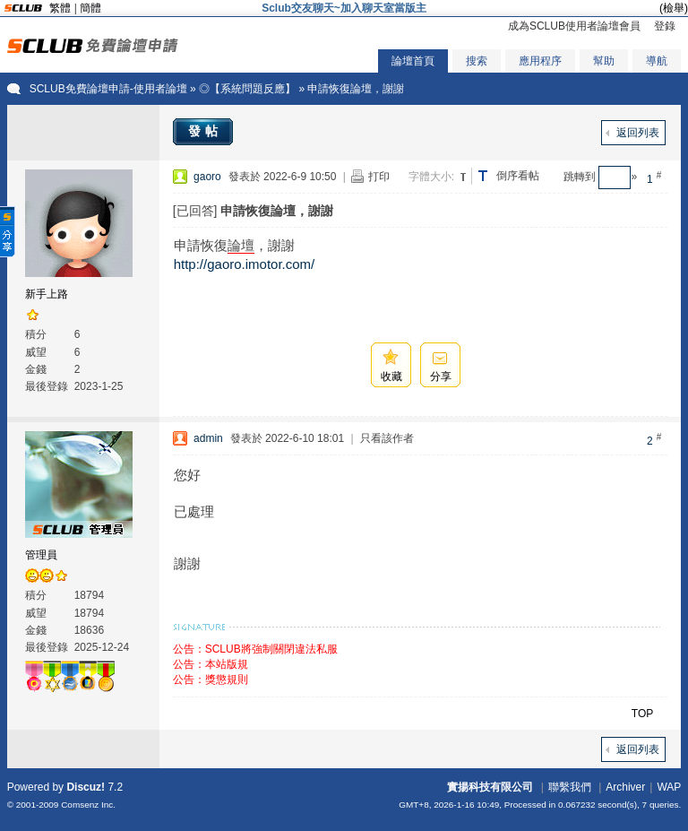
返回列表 (637, 132)
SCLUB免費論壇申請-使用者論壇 (108, 88)
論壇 (241, 245)
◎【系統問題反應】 (247, 88)
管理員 (41, 555)
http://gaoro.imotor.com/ (244, 264)
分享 (441, 376)
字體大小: (431, 176)
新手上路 (46, 294)
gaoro (207, 176)
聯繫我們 (569, 787)
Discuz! (85, 787)
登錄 (664, 26)
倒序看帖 (517, 175)
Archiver (625, 787)
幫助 (604, 61)
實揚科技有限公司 (490, 787)
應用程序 (540, 61)
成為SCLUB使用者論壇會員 (574, 26)
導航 (656, 61)
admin (208, 438)
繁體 (60, 8)
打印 (379, 176)
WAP (669, 787)
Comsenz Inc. (88, 804)
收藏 (391, 376)
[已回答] (195, 210)
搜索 (476, 61)
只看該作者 (387, 438)
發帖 (205, 131)
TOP (642, 713)
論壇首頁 (412, 61)
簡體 (90, 8)
